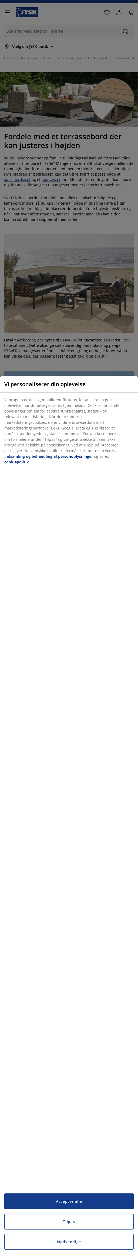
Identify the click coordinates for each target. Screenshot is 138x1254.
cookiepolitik (16, 461)
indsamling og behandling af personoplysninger (48, 456)
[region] (69, 815)
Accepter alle (69, 1201)
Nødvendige (69, 1241)
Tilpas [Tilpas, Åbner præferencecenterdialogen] (69, 1221)
